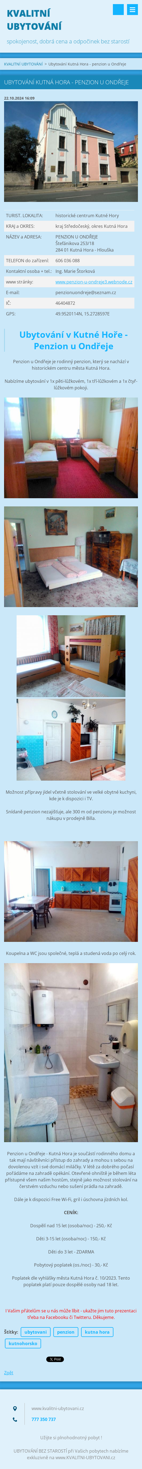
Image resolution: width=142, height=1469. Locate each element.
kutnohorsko (23, 1343)
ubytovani (35, 1332)
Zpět (8, 1373)
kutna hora (97, 1332)
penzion (66, 1332)
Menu (132, 9)
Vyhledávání (118, 9)
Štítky (10, 1332)
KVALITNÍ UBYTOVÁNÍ (23, 64)
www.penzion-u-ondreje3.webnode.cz (93, 282)
